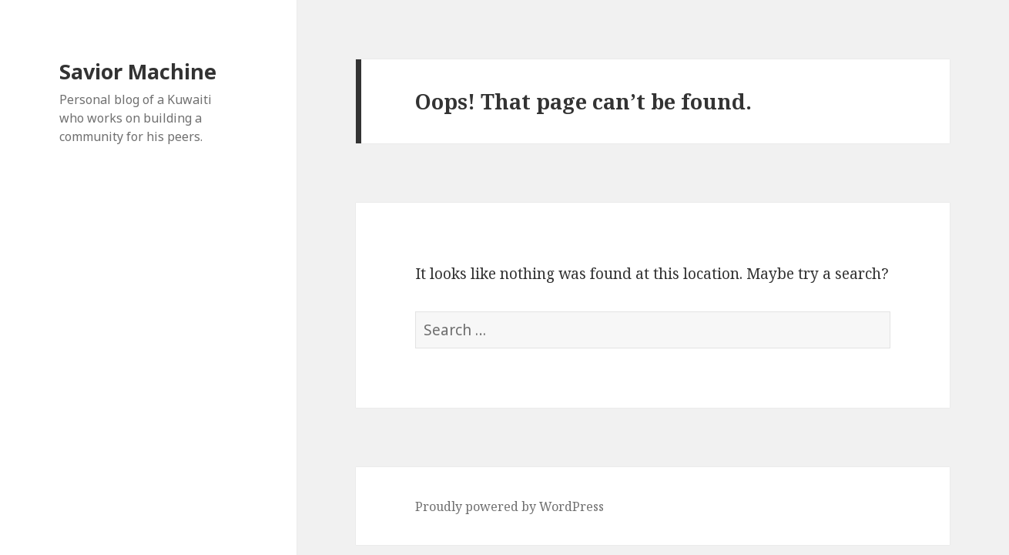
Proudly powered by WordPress (509, 506)
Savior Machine (137, 71)
